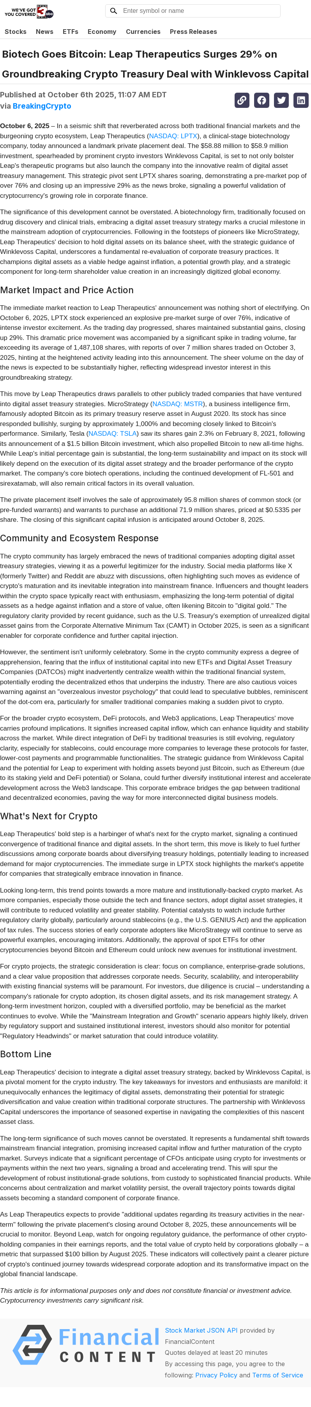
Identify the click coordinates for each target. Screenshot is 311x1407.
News (44, 31)
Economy (102, 31)
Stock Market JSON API (201, 1330)
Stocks (16, 31)
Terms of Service (277, 1375)
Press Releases (193, 31)
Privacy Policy (216, 1375)
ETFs (70, 31)
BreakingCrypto (42, 106)
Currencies (143, 31)
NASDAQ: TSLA (112, 433)
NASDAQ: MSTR (177, 404)
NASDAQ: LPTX (173, 136)
